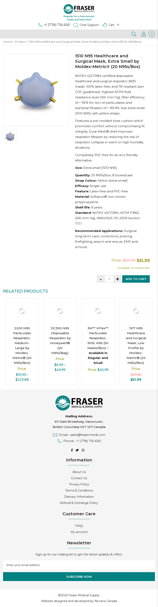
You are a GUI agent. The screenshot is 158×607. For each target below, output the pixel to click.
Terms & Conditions (79, 490)
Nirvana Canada (106, 601)
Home (7, 41)
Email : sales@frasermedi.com (79, 435)
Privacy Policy (79, 484)
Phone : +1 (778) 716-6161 (79, 441)
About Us (79, 472)
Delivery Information (79, 497)
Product (20, 41)
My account (79, 532)
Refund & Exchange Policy (79, 503)
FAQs (79, 526)
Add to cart (135, 279)
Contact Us (79, 478)
